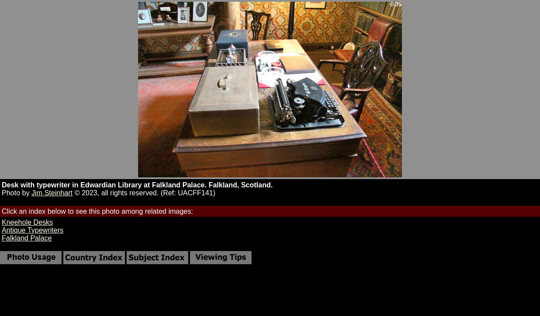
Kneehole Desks (27, 222)
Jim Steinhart (52, 193)
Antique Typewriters (32, 230)
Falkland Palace (27, 238)
